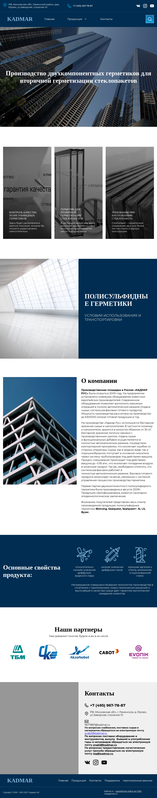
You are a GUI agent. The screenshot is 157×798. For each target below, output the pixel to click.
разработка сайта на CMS (128, 791)
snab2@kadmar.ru (96, 733)
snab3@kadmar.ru (104, 745)
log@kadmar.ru (103, 753)
